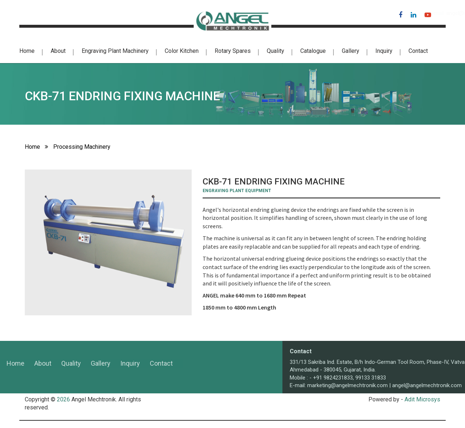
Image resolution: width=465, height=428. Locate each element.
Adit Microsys (422, 399)
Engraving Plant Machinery (115, 50)
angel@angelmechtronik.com (345, 13)
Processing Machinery (81, 146)
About (58, 50)
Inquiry (383, 50)
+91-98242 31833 (40, 13)
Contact (418, 50)
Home (27, 50)
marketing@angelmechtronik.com (403, 385)
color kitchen (182, 50)
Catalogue (313, 50)
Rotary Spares (233, 50)
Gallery (350, 50)
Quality (275, 50)
